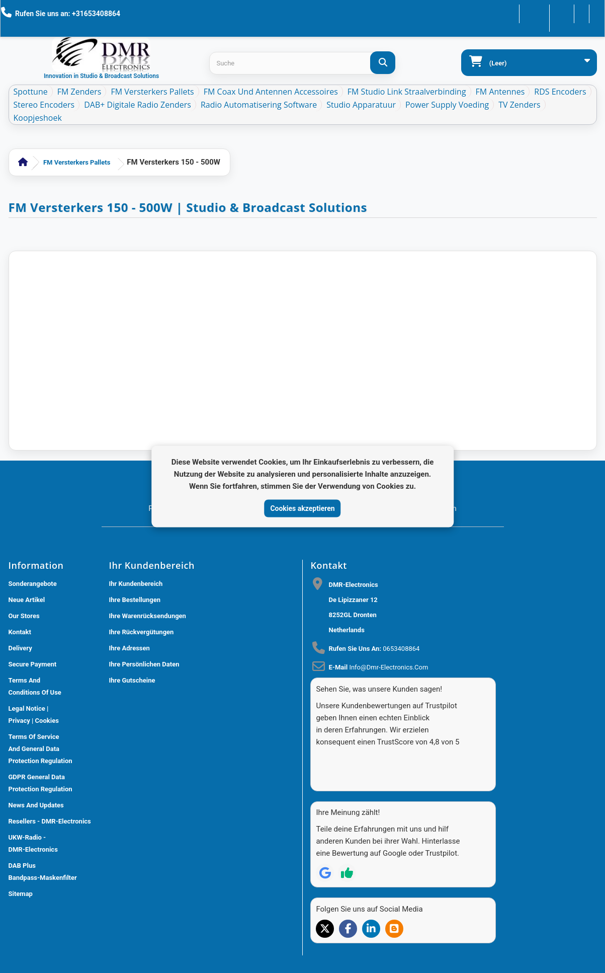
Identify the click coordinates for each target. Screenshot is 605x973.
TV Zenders (519, 104)
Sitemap (21, 893)
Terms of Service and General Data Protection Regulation (40, 749)
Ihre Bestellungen (135, 600)
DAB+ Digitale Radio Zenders (137, 104)
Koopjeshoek (38, 117)
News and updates (36, 805)
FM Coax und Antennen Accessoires (271, 91)
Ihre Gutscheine (132, 680)
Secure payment (33, 664)
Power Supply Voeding (447, 104)
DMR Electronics (157, 967)
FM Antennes (500, 91)
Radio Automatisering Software (259, 104)
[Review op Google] (325, 855)
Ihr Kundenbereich (136, 583)
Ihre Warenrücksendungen (147, 616)
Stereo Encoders (44, 104)
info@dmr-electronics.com (388, 667)
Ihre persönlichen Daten (144, 664)
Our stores (24, 616)
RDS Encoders (560, 91)
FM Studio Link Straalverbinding (407, 91)
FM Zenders (79, 91)
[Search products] (302, 63)
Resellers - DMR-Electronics (50, 821)
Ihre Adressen (129, 648)
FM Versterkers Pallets (152, 91)
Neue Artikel (27, 600)
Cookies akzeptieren (302, 508)
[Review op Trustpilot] (347, 855)
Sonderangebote (33, 583)
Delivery (20, 648)
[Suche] (382, 62)
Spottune (31, 91)
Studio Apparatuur (361, 104)
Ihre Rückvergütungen (141, 632)
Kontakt (515, 13)
